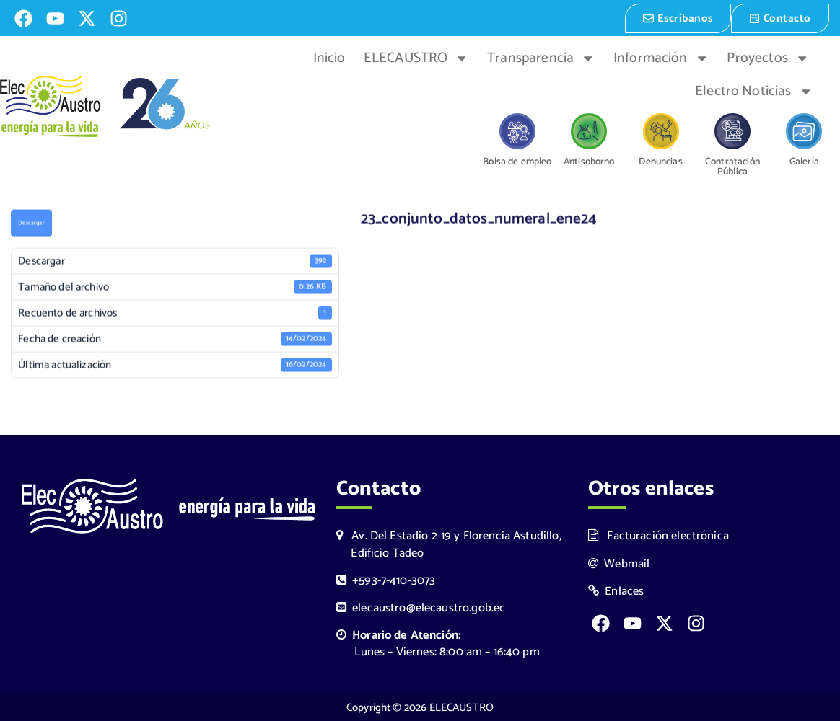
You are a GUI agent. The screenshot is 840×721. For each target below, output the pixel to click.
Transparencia (541, 57)
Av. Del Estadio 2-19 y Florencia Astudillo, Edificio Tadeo (448, 543)
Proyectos (768, 57)
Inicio (329, 56)
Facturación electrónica (658, 534)
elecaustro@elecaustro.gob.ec (421, 606)
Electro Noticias (754, 90)
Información (661, 57)
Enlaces (616, 590)
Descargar (31, 223)
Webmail (619, 562)
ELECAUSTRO (416, 57)
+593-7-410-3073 (386, 579)
